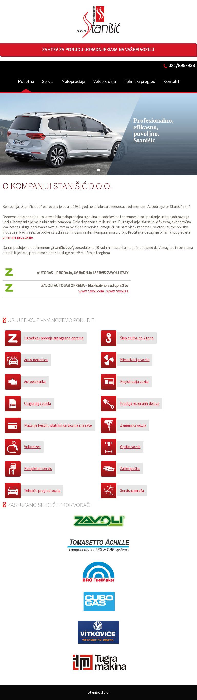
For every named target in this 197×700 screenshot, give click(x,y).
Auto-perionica (36, 359)
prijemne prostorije (18, 237)
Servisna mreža (132, 490)
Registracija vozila (134, 381)
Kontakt (171, 81)
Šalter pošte (130, 468)
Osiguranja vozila (37, 403)
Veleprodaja (104, 81)
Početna (26, 81)
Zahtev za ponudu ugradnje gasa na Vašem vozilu (98, 49)
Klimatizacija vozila (134, 359)
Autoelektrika (35, 381)
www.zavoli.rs (117, 291)
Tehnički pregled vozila (42, 490)
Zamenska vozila (133, 425)
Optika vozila (130, 446)
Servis (47, 81)
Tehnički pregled (139, 81)
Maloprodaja (73, 81)
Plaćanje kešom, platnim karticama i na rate (58, 425)
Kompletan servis (38, 468)
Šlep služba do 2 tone (137, 337)
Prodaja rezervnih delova (139, 403)
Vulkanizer (32, 446)
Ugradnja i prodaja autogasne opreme (54, 337)
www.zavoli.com (91, 291)
